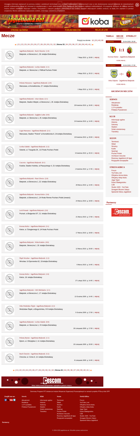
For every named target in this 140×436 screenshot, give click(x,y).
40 (99, 40)
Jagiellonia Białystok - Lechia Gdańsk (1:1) (34, 67)
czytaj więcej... (121, 60)
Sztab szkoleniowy (118, 129)
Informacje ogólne (118, 120)
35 (70, 44)
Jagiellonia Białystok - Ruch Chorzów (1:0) (34, 51)
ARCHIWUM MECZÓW (122, 91)
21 (18, 44)
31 (51, 44)
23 (25, 44)
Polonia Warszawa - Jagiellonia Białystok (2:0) (35, 83)
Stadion (114, 127)
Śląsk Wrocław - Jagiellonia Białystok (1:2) (34, 258)
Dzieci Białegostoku (118, 182)
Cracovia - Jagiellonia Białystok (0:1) (32, 163)
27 (38, 44)
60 (102, 40)
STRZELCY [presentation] (131, 36)
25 (31, 44)
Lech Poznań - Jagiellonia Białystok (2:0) (33, 210)
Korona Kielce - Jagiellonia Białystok (121, 57)
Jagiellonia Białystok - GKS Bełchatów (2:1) (34, 290)
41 (89, 44)
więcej (97, 57)
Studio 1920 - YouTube (120, 187)
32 (54, 44)
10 (93, 40)
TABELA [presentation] (110, 36)
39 (82, 44)
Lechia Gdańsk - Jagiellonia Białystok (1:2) (34, 147)
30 (48, 44)
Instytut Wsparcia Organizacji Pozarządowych (69, 391)
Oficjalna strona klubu (119, 175)
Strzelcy (114, 146)
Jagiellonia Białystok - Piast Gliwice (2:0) (33, 178)
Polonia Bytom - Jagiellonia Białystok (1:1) (34, 338)
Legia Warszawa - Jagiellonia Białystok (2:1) (34, 131)
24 (28, 44)
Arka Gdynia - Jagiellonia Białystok (121, 81)
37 (76, 44)
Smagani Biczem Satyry (120, 190)
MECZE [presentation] (119, 36)
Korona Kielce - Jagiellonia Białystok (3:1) (34, 226)
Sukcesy (114, 125)
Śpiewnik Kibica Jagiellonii (121, 192)
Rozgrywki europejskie (119, 161)
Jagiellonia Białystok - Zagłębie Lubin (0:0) (34, 115)
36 (73, 44)
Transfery (114, 132)
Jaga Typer (115, 180)
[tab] (110, 36)
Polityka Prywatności (119, 110)
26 (35, 44)
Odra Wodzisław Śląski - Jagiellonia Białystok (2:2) (37, 306)
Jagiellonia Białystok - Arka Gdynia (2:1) (33, 99)
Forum (113, 171)
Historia (114, 122)
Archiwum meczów (118, 156)
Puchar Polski (116, 153)
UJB (113, 185)
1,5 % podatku (116, 107)
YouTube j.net (116, 173)
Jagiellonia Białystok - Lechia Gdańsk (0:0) (34, 322)
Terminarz (115, 142)
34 (66, 44)
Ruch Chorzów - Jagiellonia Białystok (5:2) (34, 354)
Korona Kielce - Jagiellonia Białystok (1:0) (34, 274)
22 (22, 44)
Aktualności (115, 103)
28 (41, 44)
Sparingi (114, 151)
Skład (113, 144)
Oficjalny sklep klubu (119, 178)
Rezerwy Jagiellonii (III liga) (121, 158)
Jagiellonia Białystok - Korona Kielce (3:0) (34, 194)
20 (96, 40)
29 (44, 44)
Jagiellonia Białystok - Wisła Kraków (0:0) (34, 242)
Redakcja (114, 105)
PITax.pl (101, 391)
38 (79, 44)
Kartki (113, 149)
